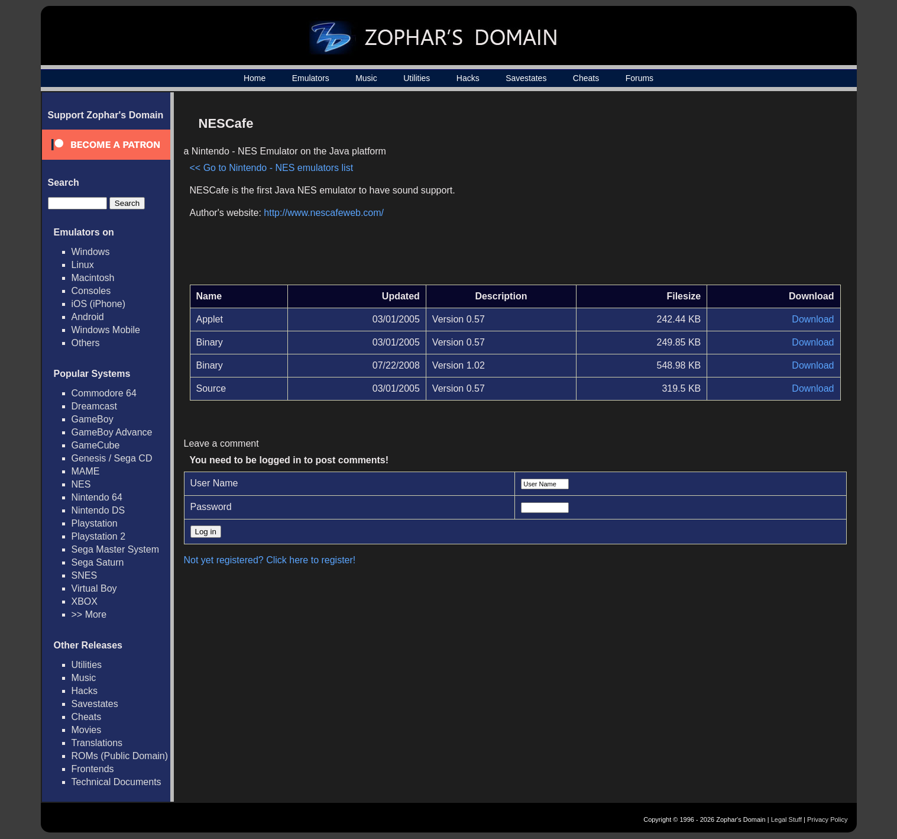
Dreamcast (94, 406)
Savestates (526, 78)
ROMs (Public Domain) (120, 756)
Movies (87, 730)
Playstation (95, 523)
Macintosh (93, 278)
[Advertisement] (740, 193)
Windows (91, 252)
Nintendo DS (98, 510)
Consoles (91, 291)
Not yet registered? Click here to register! (270, 560)
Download (813, 319)
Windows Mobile (106, 330)
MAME (86, 471)
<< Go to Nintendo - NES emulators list (272, 168)
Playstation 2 (99, 536)
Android (88, 317)
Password (211, 507)
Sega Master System (116, 549)
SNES (85, 575)
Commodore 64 (104, 393)
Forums (639, 78)
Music (366, 78)
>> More (89, 614)
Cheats (586, 78)
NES (81, 484)
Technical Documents (116, 782)
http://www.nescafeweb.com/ (324, 213)
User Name (214, 483)
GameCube (96, 445)
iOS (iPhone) (99, 304)
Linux (83, 265)
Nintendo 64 (97, 497)
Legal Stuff (786, 819)
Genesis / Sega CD (112, 458)
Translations (97, 743)
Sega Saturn (98, 562)
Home (254, 78)
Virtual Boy (94, 588)
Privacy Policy (827, 819)
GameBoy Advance (112, 432)
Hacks (468, 78)
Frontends (93, 769)
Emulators (310, 78)
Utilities (416, 78)
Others (86, 343)
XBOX (85, 601)
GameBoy (93, 419)
